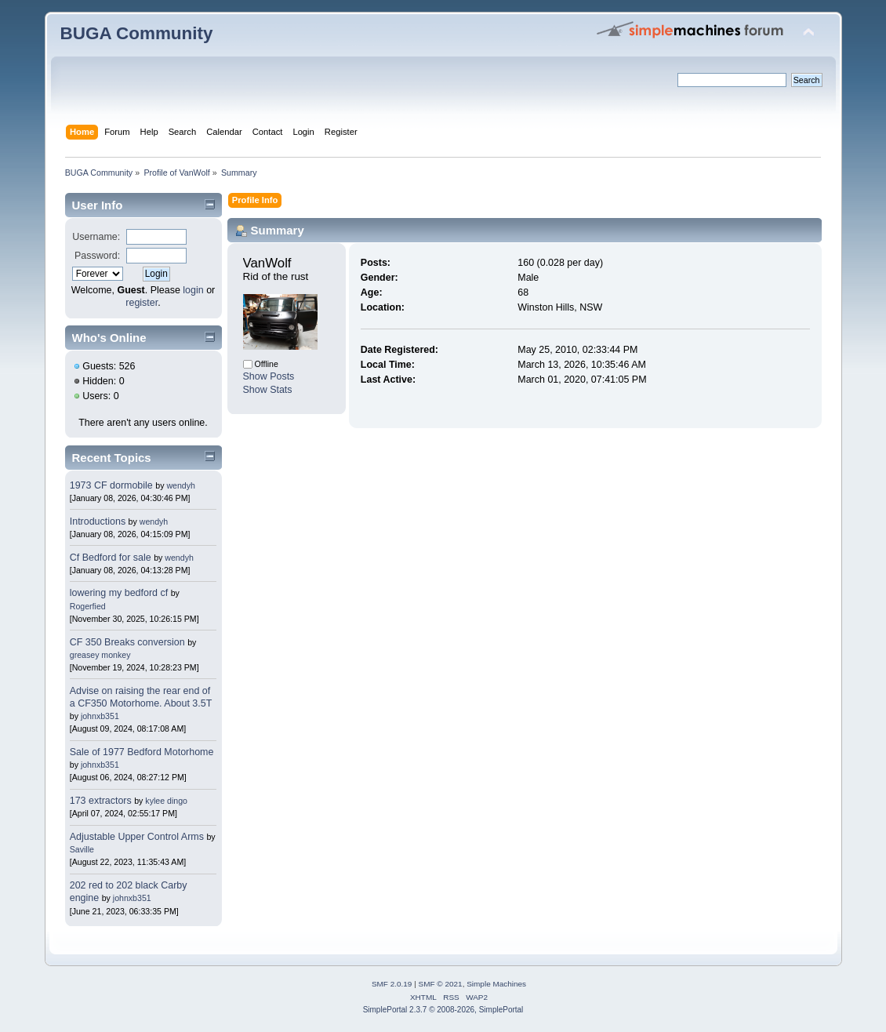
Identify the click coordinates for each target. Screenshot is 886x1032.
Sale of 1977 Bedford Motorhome (142, 752)
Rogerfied (88, 606)
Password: (97, 255)
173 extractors (101, 800)
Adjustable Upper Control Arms (137, 836)
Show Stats (267, 389)
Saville (82, 849)
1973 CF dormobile (111, 485)
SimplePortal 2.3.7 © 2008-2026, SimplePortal (443, 1009)
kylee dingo (166, 800)
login (193, 290)
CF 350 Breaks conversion (127, 642)
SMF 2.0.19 (392, 983)
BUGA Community (136, 33)
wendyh (180, 485)
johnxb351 (100, 716)
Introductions (97, 521)
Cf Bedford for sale (110, 557)
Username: (96, 236)
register (141, 302)
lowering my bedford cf (119, 592)
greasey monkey (100, 655)
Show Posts (269, 376)
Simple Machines (496, 983)
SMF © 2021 (441, 983)
